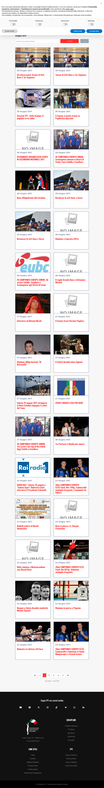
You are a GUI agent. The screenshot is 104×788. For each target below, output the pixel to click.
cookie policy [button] (69, 9)
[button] (101, 3)
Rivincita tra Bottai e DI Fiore (30, 649)
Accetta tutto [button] (94, 31)
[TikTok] (56, 707)
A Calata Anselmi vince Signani (68, 361)
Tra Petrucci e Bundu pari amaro (69, 444)
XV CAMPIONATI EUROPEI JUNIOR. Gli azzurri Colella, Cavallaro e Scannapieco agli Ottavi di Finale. (32, 282)
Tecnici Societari (71, 766)
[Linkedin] (83, 707)
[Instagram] (47, 707)
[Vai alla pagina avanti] (63, 675)
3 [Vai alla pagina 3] (53, 675)
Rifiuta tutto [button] (78, 31)
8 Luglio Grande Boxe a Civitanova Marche (70, 281)
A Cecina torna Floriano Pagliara (69, 320)
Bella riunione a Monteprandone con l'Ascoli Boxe (31, 568)
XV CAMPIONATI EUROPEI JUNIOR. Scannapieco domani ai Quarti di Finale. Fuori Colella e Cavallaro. (69, 159)
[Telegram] (65, 707)
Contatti (33, 758)
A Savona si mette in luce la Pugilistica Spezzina (67, 117)
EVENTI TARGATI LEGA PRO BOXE (69, 402)
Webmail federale (33, 762)
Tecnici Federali (71, 762)
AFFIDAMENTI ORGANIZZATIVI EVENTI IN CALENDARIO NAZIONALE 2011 (32, 158)
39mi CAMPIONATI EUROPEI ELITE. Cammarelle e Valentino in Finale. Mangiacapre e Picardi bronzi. (70, 651)
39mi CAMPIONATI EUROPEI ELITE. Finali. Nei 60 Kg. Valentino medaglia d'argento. (69, 569)
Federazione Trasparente (33, 773)
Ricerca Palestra (71, 755)
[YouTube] (20, 707)
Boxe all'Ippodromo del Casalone (31, 197)
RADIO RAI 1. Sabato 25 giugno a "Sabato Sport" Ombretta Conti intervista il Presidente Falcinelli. (32, 487)
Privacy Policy (33, 766)
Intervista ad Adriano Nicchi (29, 320)
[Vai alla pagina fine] (68, 675)
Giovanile (71, 740)
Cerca (69, 41)
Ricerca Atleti (71, 758)
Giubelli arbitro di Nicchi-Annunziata (28, 527)
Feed (33, 755)
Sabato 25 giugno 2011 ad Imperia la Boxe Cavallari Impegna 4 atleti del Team (32, 405)
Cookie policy (33, 769)
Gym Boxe (71, 733)
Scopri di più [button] (9, 31)
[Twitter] (38, 707)
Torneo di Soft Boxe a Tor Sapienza (70, 74)
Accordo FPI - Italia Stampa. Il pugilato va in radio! (30, 117)
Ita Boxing (71, 736)
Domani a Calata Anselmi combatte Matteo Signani (32, 609)
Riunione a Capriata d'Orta (67, 238)
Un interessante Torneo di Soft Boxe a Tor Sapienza (30, 76)
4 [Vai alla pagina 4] (58, 675)
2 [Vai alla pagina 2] (49, 675)
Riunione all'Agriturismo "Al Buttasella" (29, 363)
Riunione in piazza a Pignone (68, 608)
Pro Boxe (71, 729)
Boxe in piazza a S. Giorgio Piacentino (67, 527)
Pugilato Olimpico (71, 726)
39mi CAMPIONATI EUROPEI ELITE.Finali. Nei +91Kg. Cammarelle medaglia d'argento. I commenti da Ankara (71, 488)
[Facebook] (29, 707)
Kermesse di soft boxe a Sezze (68, 197)
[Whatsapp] (74, 707)
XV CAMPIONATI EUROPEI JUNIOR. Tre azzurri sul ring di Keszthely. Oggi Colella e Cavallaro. (31, 446)
